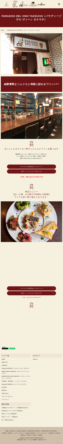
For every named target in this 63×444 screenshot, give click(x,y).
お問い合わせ (5, 393)
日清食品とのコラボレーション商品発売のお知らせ (15, 407)
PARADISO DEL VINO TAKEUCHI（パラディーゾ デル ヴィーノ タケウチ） (16, 377)
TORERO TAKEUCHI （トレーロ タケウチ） (14, 381)
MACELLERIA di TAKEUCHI (34, 431)
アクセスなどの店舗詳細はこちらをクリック (31, 166)
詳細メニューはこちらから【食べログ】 (31, 171)
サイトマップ (5, 399)
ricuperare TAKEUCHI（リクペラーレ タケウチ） (14, 384)
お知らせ (35, 359)
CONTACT (29, 435)
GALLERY (4, 387)
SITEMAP (40, 435)
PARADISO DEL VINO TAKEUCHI (49, 431)
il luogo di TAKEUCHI (21, 431)
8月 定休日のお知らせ (8, 420)
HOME (2, 30)
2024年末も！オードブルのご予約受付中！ (13, 410)
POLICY (34, 435)
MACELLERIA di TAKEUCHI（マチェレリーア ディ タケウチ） (15, 372)
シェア (3, 347)
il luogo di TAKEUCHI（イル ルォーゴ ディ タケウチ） (16, 368)
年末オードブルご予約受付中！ (10, 413)
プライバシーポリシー (7, 396)
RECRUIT (4, 390)
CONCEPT (4, 365)
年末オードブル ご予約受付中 (10, 416)
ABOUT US (4, 362)
